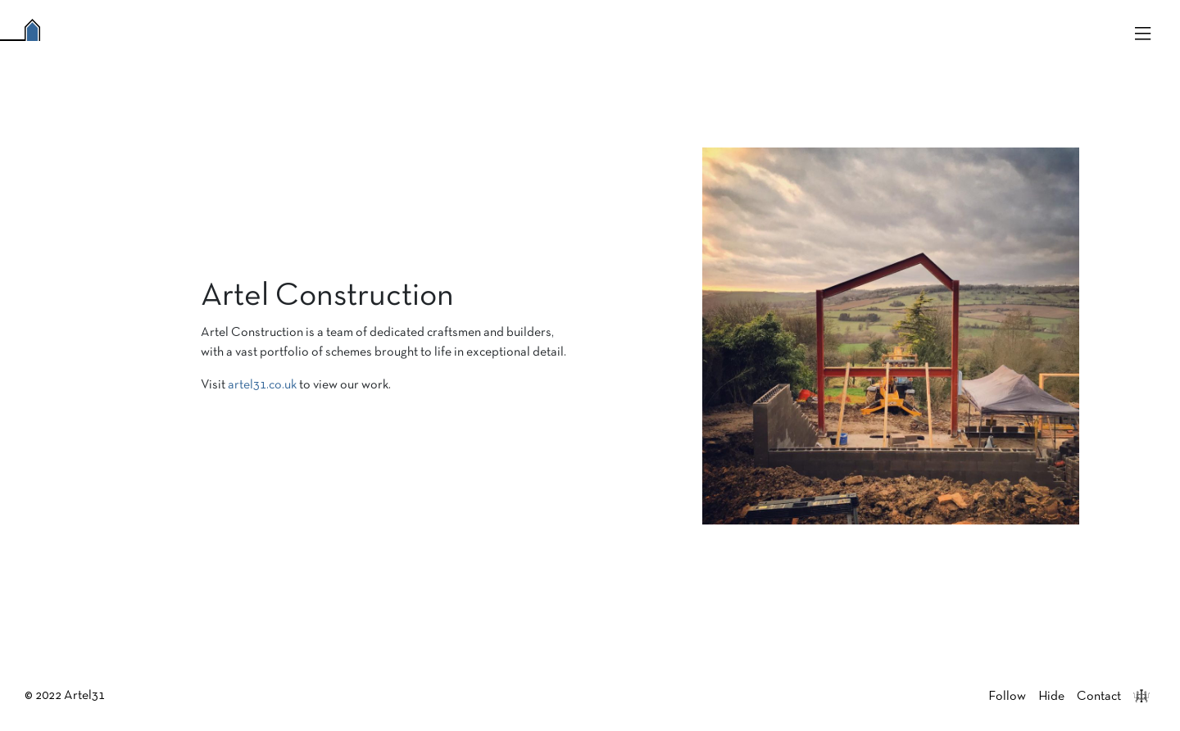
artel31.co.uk (262, 385)
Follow (1007, 696)
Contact (1099, 696)
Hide (1051, 696)
